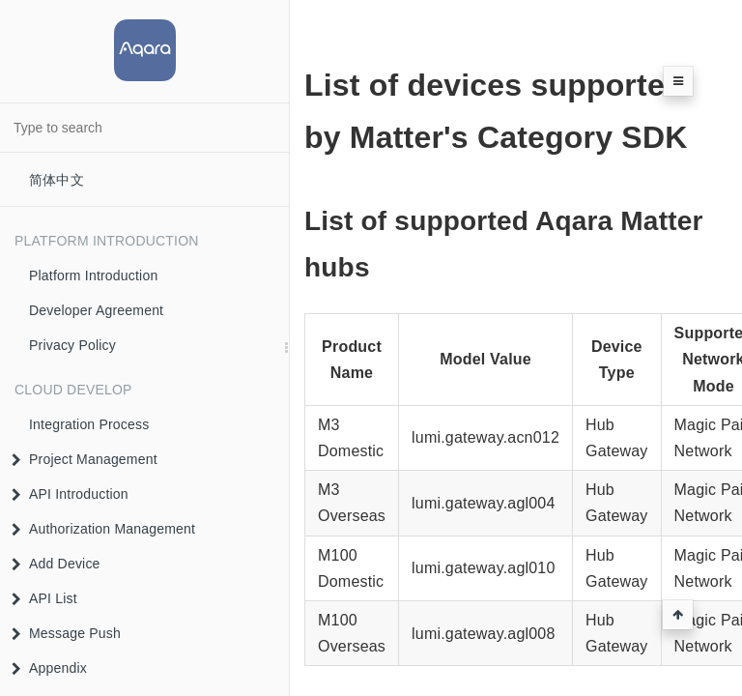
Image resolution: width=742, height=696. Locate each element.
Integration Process (89, 424)
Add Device (56, 563)
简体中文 (56, 180)
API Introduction (70, 494)
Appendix (49, 668)
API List (44, 598)
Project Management (84, 459)
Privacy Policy (72, 345)
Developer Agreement (96, 310)
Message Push (66, 633)
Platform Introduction (93, 275)
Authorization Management (103, 528)
